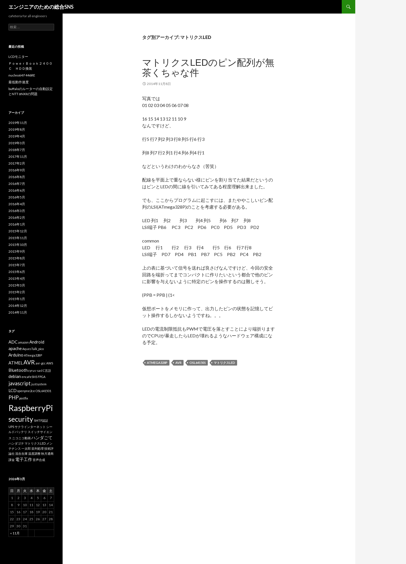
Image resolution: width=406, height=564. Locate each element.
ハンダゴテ (16, 443)
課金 (11, 460)
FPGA (41, 377)
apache (15, 348)
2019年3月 (16, 143)
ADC (12, 341)
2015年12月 (17, 231)
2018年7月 (16, 150)
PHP (13, 397)
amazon (23, 342)
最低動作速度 (18, 82)
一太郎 (26, 448)
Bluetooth (18, 370)
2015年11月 (17, 238)
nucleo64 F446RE (21, 75)
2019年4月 (16, 136)
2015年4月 (16, 278)
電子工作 (23, 459)
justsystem (39, 384)
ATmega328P (157, 362)
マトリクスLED (224, 362)
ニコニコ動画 (21, 438)
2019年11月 (17, 123)
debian (14, 376)
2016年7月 (16, 184)
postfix (23, 398)
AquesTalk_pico (33, 349)
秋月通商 (47, 453)
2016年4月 (16, 204)
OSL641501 (197, 362)
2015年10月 (17, 244)
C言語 (47, 370)
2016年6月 (16, 190)
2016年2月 (16, 217)
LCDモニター (18, 56)
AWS (49, 363)
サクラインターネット (30, 427)
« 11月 (15, 533)
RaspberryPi (30, 408)
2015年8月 (16, 258)
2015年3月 (16, 285)
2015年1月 (16, 299)
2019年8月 (16, 129)
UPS (11, 427)
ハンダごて (41, 437)
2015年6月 (16, 272)
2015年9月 (16, 251)
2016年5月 (16, 197)
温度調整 (34, 453)
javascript (19, 383)
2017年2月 (16, 163)
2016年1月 (16, 224)
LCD (12, 390)
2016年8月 (16, 177)
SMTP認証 (41, 420)
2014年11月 (17, 312)
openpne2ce (26, 391)
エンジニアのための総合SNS (41, 7)
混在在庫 (21, 453)
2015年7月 (16, 265)
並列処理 (37, 448)
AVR (178, 362)
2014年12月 (17, 305)
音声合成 (39, 460)
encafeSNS (29, 377)
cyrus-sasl (35, 370)
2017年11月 (17, 156)
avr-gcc (41, 363)
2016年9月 (16, 170)
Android (36, 341)
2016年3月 (16, 211)
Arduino (15, 354)
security (20, 419)
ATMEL (15, 362)
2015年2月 (16, 292)
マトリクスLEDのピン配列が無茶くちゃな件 (208, 67)
